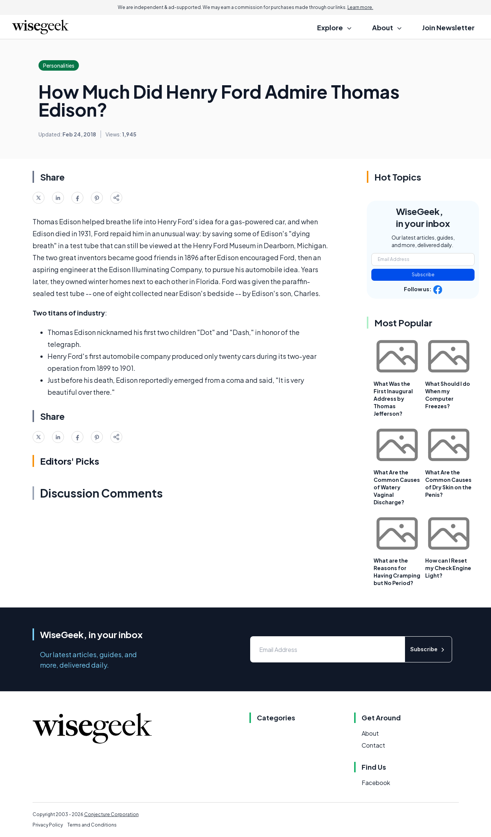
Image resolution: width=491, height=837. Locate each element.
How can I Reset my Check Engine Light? (448, 568)
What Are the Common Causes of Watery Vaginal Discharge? (397, 487)
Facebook (376, 783)
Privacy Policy (48, 825)
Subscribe (423, 274)
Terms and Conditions (92, 825)
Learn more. (360, 7)
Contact (373, 745)
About (370, 733)
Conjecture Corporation (111, 814)
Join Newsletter (448, 27)
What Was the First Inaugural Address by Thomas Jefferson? (393, 398)
